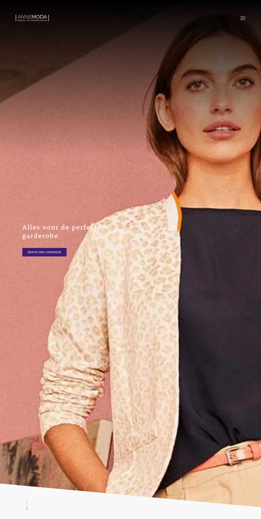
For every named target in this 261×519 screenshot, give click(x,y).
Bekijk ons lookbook (44, 252)
